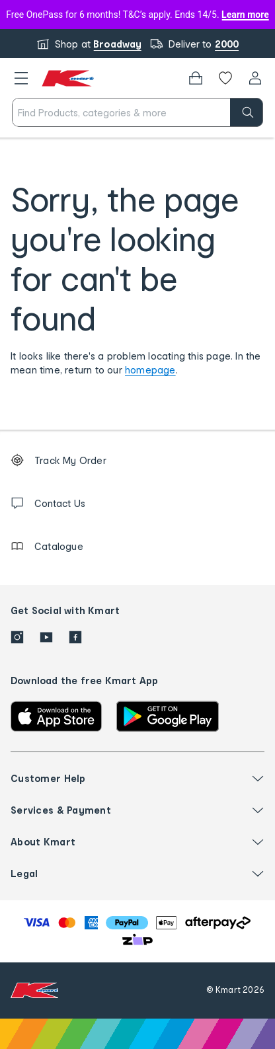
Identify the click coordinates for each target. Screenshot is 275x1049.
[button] (21, 78)
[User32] (255, 78)
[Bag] (195, 78)
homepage (150, 369)
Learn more (245, 14)
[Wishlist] (225, 78)
